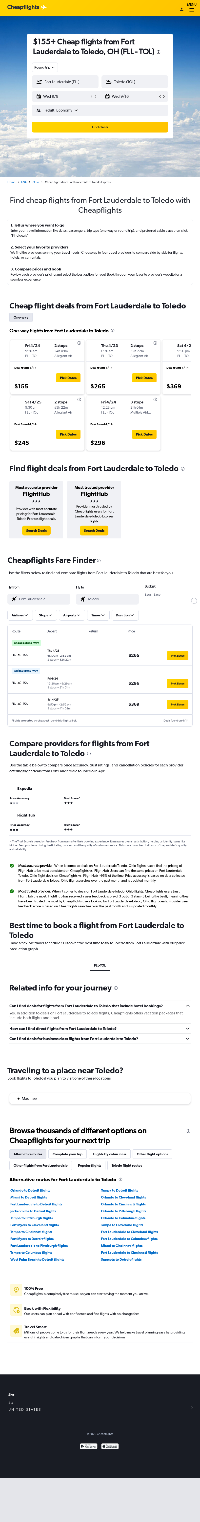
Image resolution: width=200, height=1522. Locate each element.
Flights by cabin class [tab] (109, 1154)
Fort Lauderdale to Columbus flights (129, 1239)
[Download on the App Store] (110, 1447)
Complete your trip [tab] (67, 1154)
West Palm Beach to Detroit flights (37, 1259)
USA (24, 182)
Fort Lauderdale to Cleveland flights (129, 1232)
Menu (192, 8)
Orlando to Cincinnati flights (123, 1204)
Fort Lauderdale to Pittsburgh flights (39, 1246)
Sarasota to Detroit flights (121, 1259)
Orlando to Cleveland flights (123, 1197)
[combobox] (45, 67)
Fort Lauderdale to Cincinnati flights (129, 1253)
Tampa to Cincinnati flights (31, 1232)
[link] (36, 530)
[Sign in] (182, 9)
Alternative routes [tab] (28, 1154)
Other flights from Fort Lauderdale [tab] (41, 1165)
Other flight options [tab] (152, 1154)
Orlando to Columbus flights (123, 1218)
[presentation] (158, 52)
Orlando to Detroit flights (30, 1190)
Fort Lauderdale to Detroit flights (36, 1204)
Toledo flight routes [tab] (127, 1165)
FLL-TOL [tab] (100, 965)
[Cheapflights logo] (23, 7)
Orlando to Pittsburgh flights (123, 1211)
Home (11, 182)
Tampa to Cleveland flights (122, 1225)
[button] (63, 96)
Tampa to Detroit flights (119, 1190)
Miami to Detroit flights (28, 1197)
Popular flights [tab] (89, 1165)
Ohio (36, 182)
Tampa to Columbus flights (31, 1253)
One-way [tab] (21, 317)
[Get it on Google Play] (89, 1447)
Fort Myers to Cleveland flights (34, 1225)
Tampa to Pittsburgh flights (31, 1218)
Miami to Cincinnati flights (121, 1246)
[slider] (194, 601)
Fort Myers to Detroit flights (32, 1239)
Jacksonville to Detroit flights (33, 1211)
